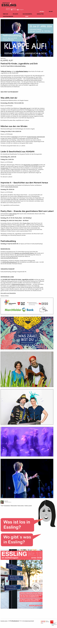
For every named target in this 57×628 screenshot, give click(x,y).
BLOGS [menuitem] (51, 11)
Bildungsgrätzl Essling (18, 284)
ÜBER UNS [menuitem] (5, 14)
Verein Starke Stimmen (11, 187)
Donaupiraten (4, 168)
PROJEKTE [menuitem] (15, 14)
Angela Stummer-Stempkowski (36, 137)
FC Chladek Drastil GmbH (28, 621)
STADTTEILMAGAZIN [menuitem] (8, 16)
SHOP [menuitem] (26, 16)
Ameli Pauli (14, 137)
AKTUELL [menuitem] (42, 11)
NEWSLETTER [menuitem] (40, 14)
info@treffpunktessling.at (9, 262)
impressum (13, 8)
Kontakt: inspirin (4, 621)
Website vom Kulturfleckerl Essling (24, 253)
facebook (14, 9)
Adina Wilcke (13, 213)
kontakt (8, 8)
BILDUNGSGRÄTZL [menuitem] (27, 14)
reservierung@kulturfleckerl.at (9, 258)
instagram (20, 9)
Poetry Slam (26, 223)
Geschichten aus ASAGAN (31, 165)
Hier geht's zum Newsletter (8, 293)
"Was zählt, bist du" (25, 108)
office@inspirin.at (15, 621)
